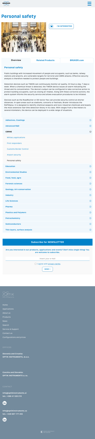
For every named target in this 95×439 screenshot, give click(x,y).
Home (5, 305)
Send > (47, 269)
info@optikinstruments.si (15, 393)
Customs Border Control (18, 149)
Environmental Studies (16, 172)
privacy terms (54, 264)
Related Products (45, 60)
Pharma (9, 207)
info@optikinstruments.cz (15, 411)
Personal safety (14, 160)
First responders (14, 143)
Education (10, 166)
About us (6, 313)
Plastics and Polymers (16, 212)
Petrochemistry (13, 218)
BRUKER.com (77, 60)
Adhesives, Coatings (15, 120)
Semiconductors (13, 224)
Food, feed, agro (13, 178)
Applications (8, 309)
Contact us (7, 333)
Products (7, 317)
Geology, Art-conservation (18, 189)
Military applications (16, 137)
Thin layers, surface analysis (19, 230)
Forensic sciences (14, 183)
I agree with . (49, 264)
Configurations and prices (14, 337)
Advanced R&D (12, 126)
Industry (9, 195)
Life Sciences (12, 201)
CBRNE (9, 132)
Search (6, 325)
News (5, 321)
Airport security (14, 155)
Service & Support (11, 329)
